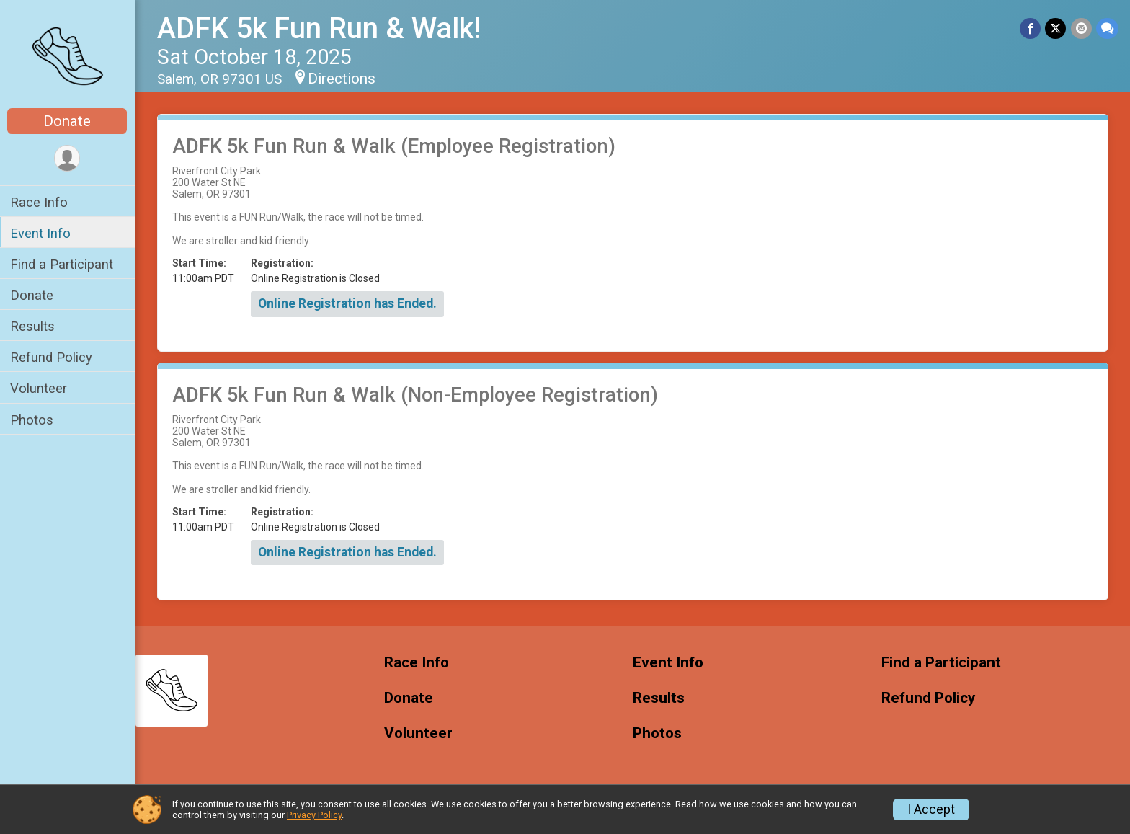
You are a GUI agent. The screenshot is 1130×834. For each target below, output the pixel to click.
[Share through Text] (1107, 28)
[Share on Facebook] (1030, 28)
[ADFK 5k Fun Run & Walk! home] (68, 55)
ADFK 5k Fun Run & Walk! (320, 28)
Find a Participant (63, 264)
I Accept (931, 809)
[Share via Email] (1081, 28)
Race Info (40, 202)
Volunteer (40, 388)
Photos (33, 419)
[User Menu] (68, 158)
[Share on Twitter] (1056, 28)
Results (34, 326)
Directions (343, 78)
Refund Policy (53, 357)
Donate (68, 121)
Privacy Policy (314, 814)
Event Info (42, 233)
